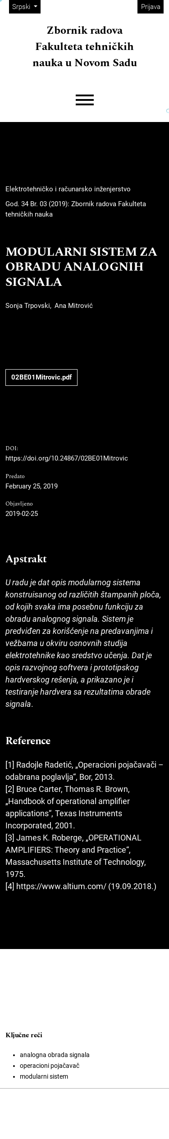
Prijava (150, 7)
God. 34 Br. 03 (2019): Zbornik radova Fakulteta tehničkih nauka (75, 209)
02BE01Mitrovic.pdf (41, 377)
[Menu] (84, 100)
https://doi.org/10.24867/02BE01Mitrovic (66, 458)
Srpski (26, 6)
